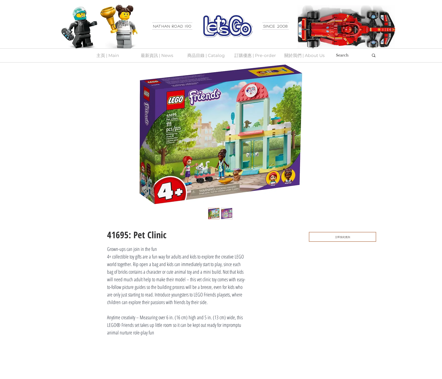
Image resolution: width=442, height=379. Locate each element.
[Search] (348, 55)
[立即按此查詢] (342, 237)
